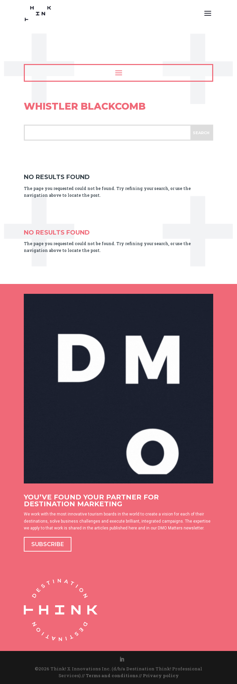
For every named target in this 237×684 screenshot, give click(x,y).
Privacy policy (161, 675)
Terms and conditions (112, 675)
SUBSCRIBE (47, 544)
